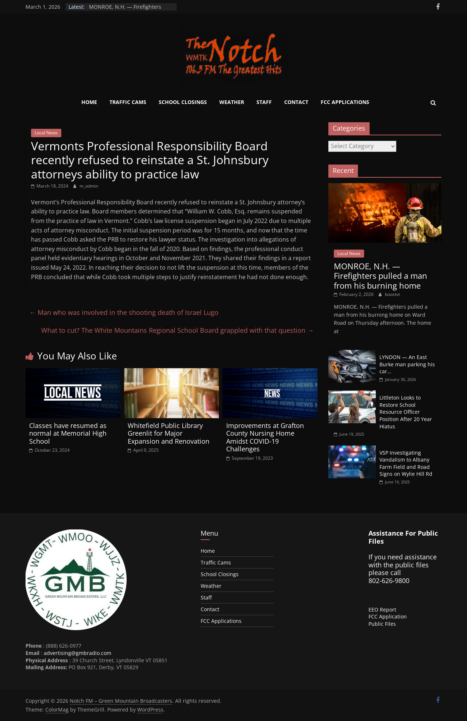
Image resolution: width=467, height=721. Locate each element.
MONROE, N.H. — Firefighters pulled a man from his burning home (380, 276)
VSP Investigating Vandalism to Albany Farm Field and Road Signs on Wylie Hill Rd (405, 463)
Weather (231, 102)
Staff (264, 102)
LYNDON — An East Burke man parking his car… (407, 364)
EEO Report (382, 609)
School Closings (183, 102)
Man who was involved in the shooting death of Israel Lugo (124, 312)
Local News (46, 133)
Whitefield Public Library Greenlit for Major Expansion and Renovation (168, 433)
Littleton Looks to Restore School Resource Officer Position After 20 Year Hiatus (405, 411)
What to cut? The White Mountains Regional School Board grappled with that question (177, 330)
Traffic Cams (127, 102)
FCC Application (387, 616)
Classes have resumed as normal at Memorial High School (68, 433)
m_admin (89, 186)
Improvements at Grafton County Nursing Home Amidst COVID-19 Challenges (265, 437)
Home (89, 102)
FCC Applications (345, 102)
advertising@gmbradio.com (77, 652)
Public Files (382, 623)
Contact (296, 102)
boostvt (392, 294)
